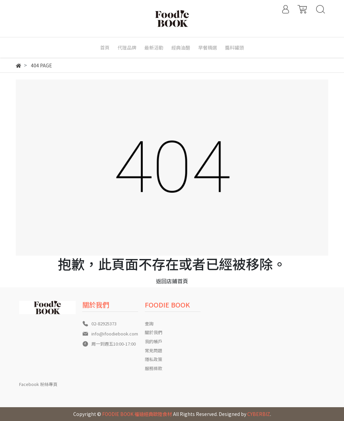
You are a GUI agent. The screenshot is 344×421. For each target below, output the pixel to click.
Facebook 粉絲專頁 (38, 384)
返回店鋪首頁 (172, 281)
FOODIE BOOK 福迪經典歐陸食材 (137, 414)
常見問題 (153, 350)
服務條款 (153, 368)
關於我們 (153, 332)
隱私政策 (153, 359)
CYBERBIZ (258, 414)
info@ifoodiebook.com (114, 333)
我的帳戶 (153, 341)
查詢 (149, 323)
